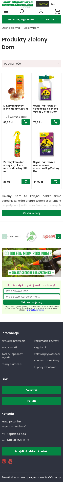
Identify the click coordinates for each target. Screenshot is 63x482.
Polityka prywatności (47, 354)
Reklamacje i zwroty (46, 341)
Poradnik (31, 390)
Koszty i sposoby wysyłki (12, 355)
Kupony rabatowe (45, 367)
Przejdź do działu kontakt (32, 451)
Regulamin (40, 347)
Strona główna (11, 28)
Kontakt (50, 19)
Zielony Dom (31, 28)
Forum (31, 400)
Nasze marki (9, 347)
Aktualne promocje (13, 341)
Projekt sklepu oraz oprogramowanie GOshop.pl (31, 477)
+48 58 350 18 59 (18, 440)
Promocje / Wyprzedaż (21, 19)
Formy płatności (12, 364)
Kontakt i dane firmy (46, 360)
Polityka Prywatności (35, 310)
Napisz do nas (16, 434)
